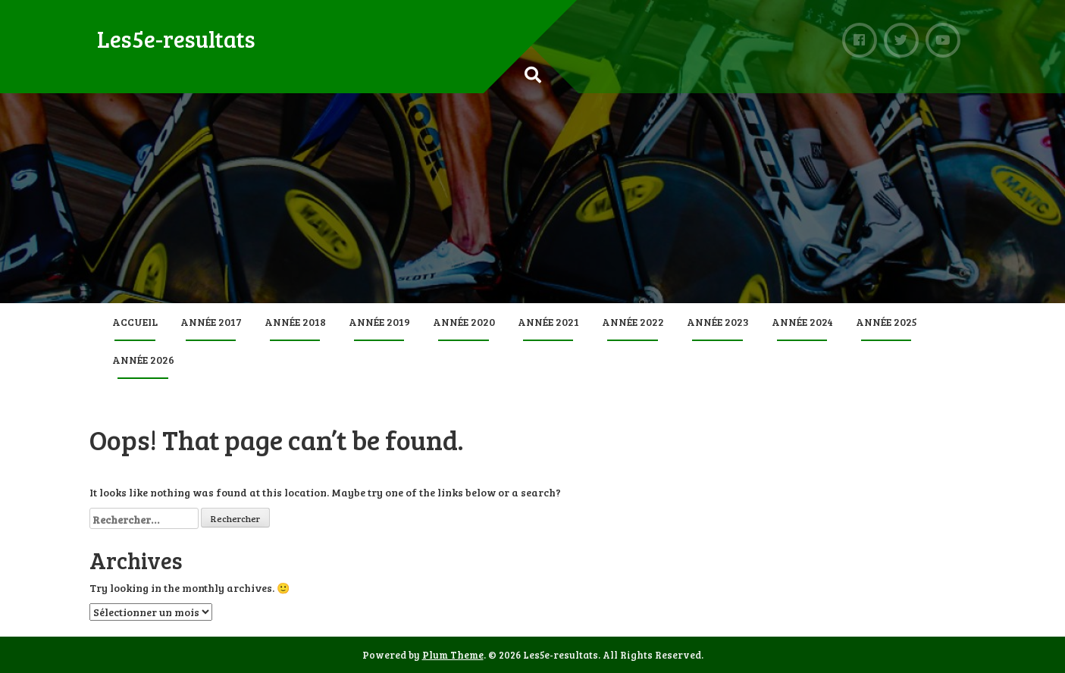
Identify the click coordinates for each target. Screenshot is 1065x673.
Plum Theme (453, 655)
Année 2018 (295, 322)
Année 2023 (718, 322)
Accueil (135, 322)
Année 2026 (143, 359)
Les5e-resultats (176, 38)
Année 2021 (548, 322)
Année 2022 (633, 322)
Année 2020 (464, 322)
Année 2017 (211, 322)
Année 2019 (379, 322)
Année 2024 (802, 322)
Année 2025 (886, 322)
